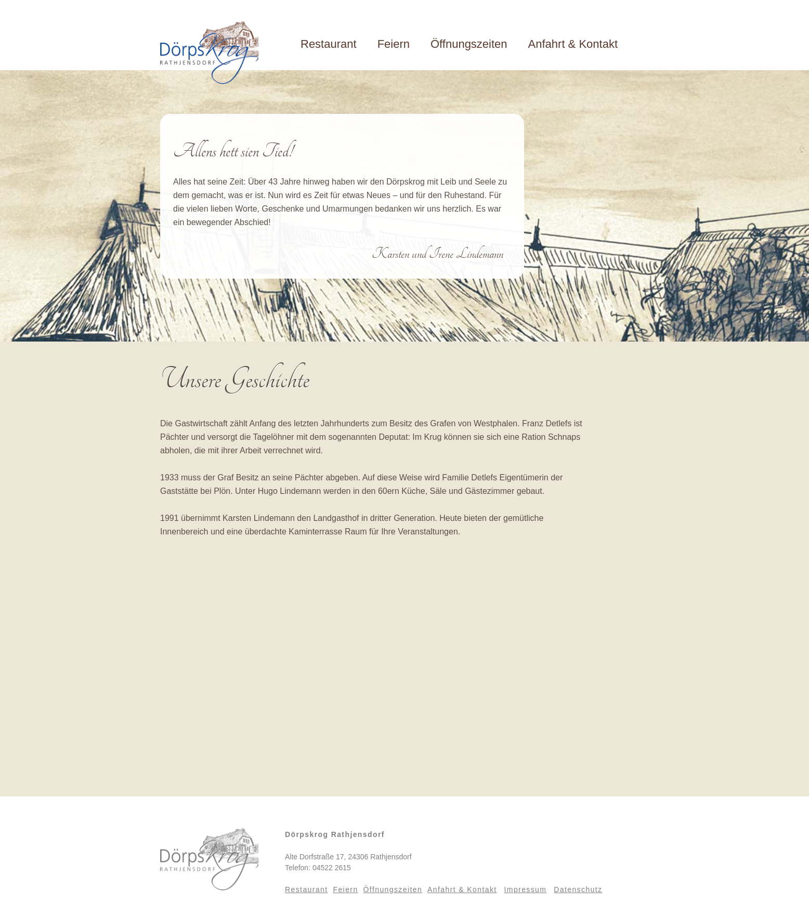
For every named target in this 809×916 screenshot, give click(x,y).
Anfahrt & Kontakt (573, 43)
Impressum (525, 889)
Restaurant (329, 43)
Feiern (393, 43)
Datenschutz (578, 889)
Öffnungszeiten (468, 43)
